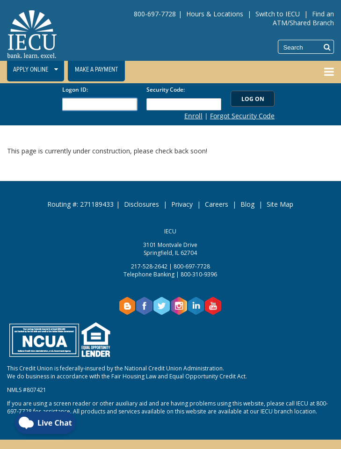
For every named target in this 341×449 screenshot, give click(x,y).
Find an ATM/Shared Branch (303, 18)
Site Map (280, 204)
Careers (216, 204)
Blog (247, 204)
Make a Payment (96, 69)
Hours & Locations (214, 13)
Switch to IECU (277, 13)
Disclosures (141, 204)
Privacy (182, 204)
